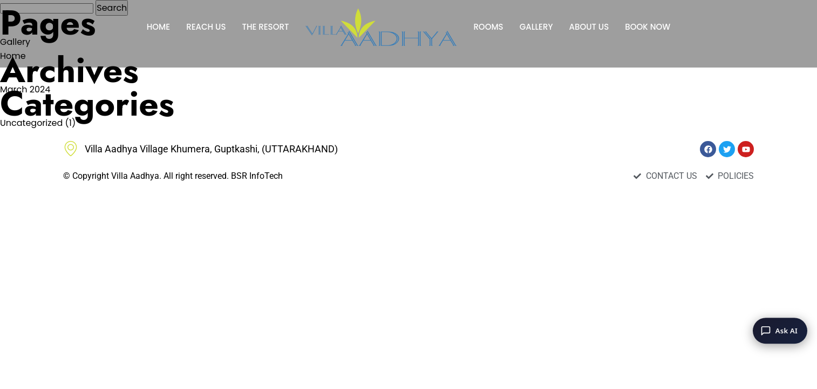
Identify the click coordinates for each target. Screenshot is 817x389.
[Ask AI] (780, 331)
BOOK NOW (647, 26)
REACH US (206, 26)
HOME (158, 26)
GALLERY (536, 26)
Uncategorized (31, 123)
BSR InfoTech (257, 176)
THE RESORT (265, 26)
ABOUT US (589, 26)
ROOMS (488, 26)
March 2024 (25, 89)
